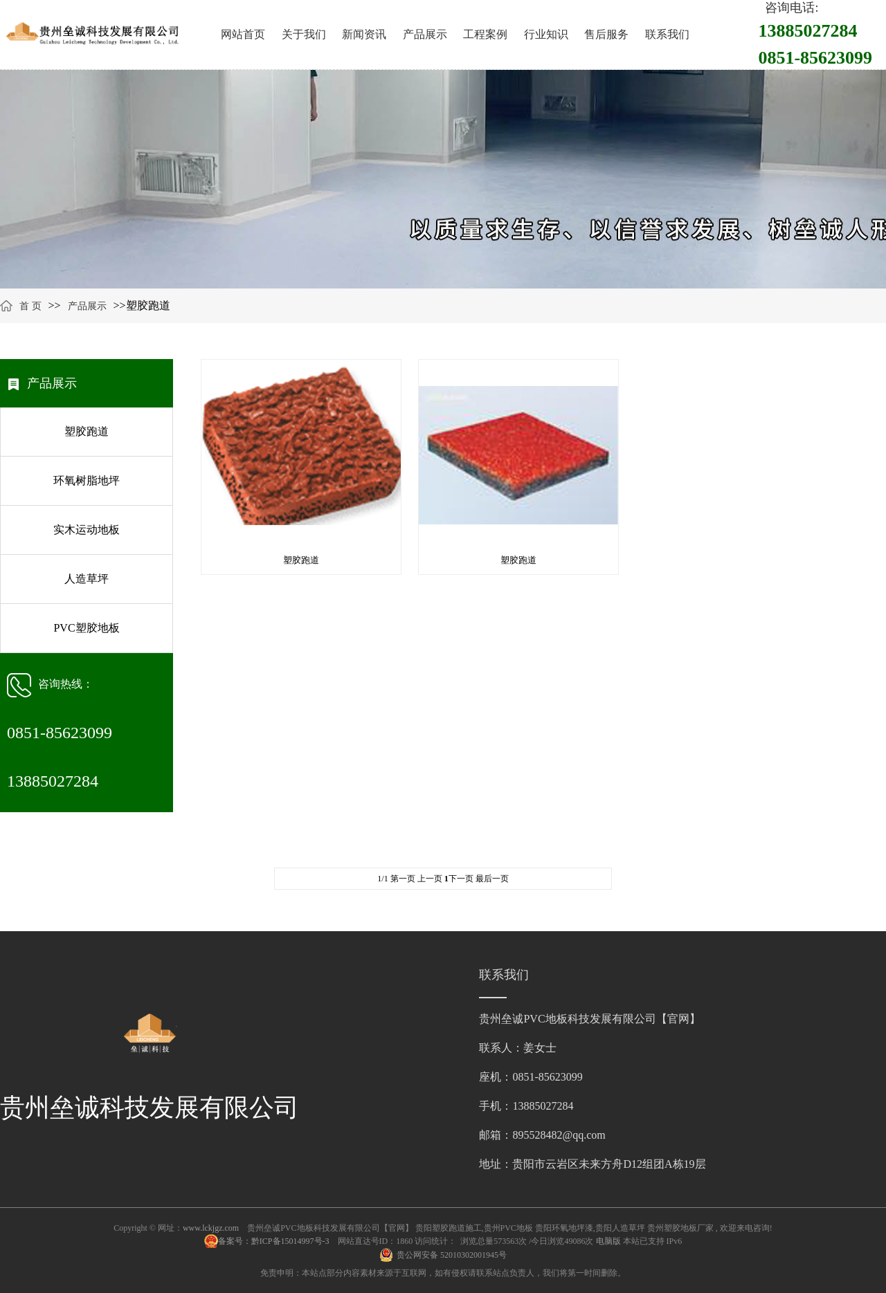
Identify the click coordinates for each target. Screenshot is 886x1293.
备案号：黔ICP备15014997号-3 (275, 1241)
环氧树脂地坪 (86, 480)
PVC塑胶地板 (86, 628)
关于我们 (304, 34)
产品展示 (425, 34)
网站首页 (243, 34)
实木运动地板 (86, 529)
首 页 (30, 306)
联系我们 (667, 34)
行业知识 (546, 34)
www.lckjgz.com (211, 1228)
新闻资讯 (364, 34)
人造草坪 (86, 579)
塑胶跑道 (86, 431)
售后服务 (606, 34)
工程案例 (485, 34)
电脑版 (608, 1241)
